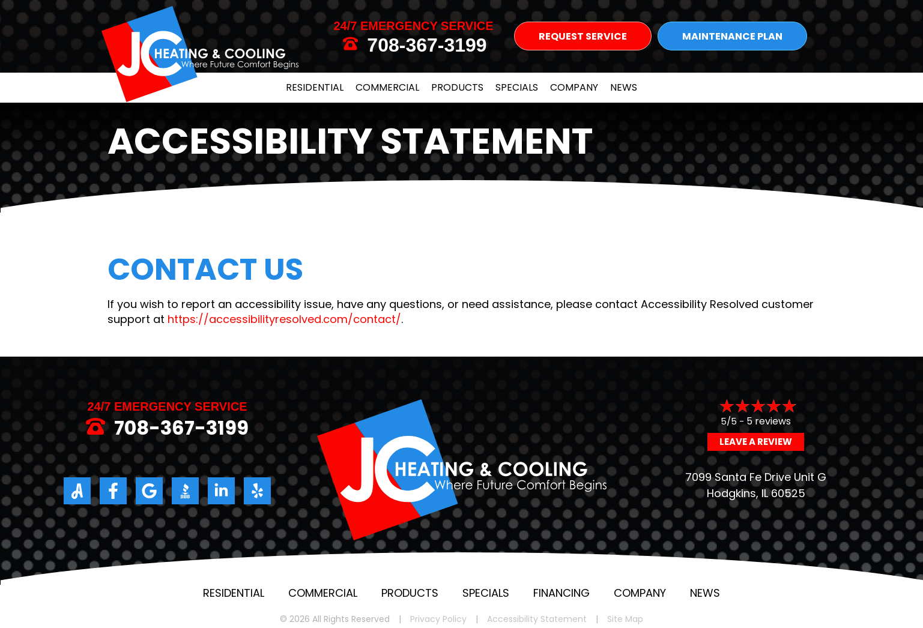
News (623, 87)
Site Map (625, 619)
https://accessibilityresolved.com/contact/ (284, 319)
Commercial (387, 87)
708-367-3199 (426, 45)
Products (457, 87)
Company (574, 87)
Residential (314, 87)
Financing (561, 593)
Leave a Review (755, 441)
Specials (516, 87)
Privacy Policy (438, 619)
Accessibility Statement (537, 619)
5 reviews (768, 421)
